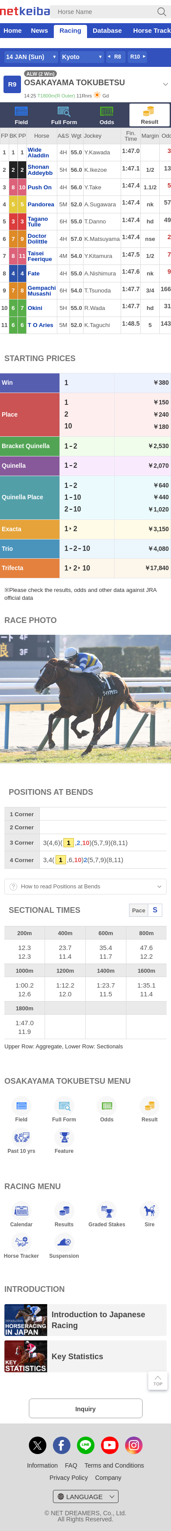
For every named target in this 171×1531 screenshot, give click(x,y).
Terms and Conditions (114, 1465)
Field (21, 116)
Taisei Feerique (40, 256)
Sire (150, 1214)
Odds (107, 116)
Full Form (64, 116)
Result (149, 115)
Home (12, 30)
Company (108, 1477)
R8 (117, 57)
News (39, 30)
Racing (70, 30)
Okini (35, 308)
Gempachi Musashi (42, 291)
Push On (40, 187)
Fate (33, 273)
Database (107, 30)
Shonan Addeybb (40, 170)
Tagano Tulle (38, 222)
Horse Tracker (21, 1245)
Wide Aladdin (38, 152)
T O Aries (40, 325)
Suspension (64, 1245)
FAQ (71, 1465)
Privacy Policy (68, 1477)
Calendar (21, 1214)
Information (42, 1465)
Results (64, 1214)
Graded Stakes (106, 1214)
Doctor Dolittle (37, 239)
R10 (135, 57)
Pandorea (41, 204)
